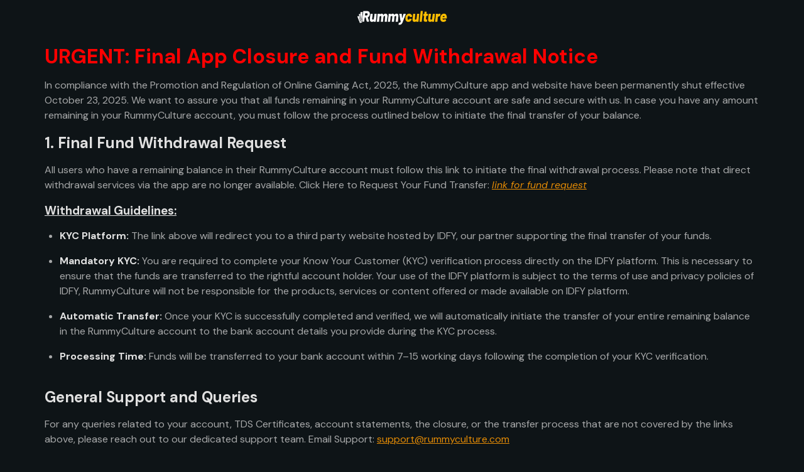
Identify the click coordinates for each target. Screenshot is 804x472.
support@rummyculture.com (443, 439)
